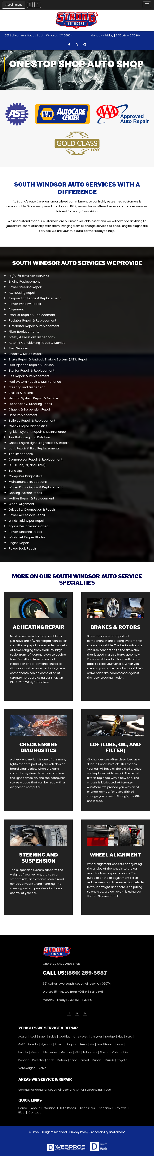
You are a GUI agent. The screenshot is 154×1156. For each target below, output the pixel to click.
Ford (129, 1036)
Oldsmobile (120, 1052)
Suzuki (110, 1060)
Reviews (120, 1108)
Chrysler (97, 1036)
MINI (78, 1052)
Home (22, 1108)
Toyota (122, 1060)
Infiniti (59, 1044)
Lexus (120, 1044)
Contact (35, 1112)
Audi (33, 1036)
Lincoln (23, 1052)
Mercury (67, 1052)
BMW (42, 1036)
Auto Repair (67, 1108)
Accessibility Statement (108, 1132)
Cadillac (65, 1036)
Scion (74, 1060)
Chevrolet (80, 1036)
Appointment (14, 4)
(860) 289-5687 (87, 973)
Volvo (42, 1068)
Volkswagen (27, 1068)
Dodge (110, 1036)
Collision (49, 1108)
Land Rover (105, 1044)
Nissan (105, 1052)
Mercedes (50, 1052)
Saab (51, 1060)
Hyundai (47, 1044)
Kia (92, 1044)
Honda (33, 1044)
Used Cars (87, 1108)
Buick (53, 1036)
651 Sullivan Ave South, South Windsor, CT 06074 (39, 35)
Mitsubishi (90, 1052)
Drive (35, 1132)
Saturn (62, 1060)
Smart (85, 1060)
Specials (105, 1108)
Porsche (38, 1060)
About (35, 1108)
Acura (22, 1036)
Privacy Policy (78, 1132)
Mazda (36, 1052)
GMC (22, 1044)
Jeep (83, 1044)
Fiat (121, 1036)
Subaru (97, 1060)
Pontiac (24, 1060)
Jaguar (71, 1044)
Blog (21, 1112)
